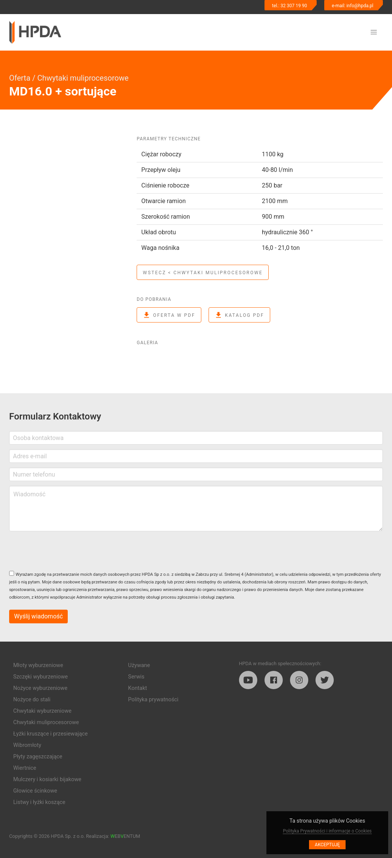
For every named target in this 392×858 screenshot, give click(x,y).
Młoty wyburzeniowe (38, 665)
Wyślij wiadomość (38, 616)
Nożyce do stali (32, 699)
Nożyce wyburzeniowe (40, 688)
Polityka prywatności (153, 699)
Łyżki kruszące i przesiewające (50, 734)
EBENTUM (125, 836)
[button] (373, 32)
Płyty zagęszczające (37, 756)
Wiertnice (24, 768)
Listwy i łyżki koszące (39, 802)
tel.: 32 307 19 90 (289, 5)
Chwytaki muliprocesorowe (83, 78)
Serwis (136, 677)
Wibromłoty (27, 745)
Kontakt (137, 688)
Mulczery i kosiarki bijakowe (47, 779)
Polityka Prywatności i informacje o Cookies (327, 831)
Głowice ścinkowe (35, 791)
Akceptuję (327, 844)
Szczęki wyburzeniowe (40, 677)
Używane (139, 665)
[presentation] (67, 551)
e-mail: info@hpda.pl (352, 5)
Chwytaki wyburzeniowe (42, 711)
